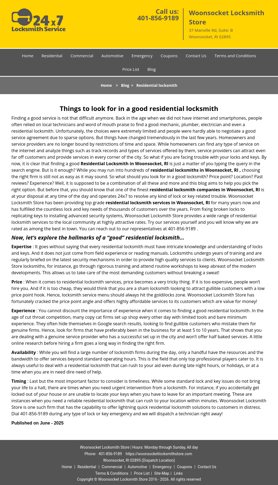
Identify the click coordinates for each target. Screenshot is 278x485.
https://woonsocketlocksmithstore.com (159, 454)
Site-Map (161, 473)
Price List (130, 69)
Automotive (113, 55)
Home (27, 55)
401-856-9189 (158, 17)
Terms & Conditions (111, 473)
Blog (151, 69)
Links (178, 473)
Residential (52, 55)
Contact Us (196, 55)
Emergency (142, 55)
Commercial (82, 55)
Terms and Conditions (235, 55)
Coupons (169, 55)
